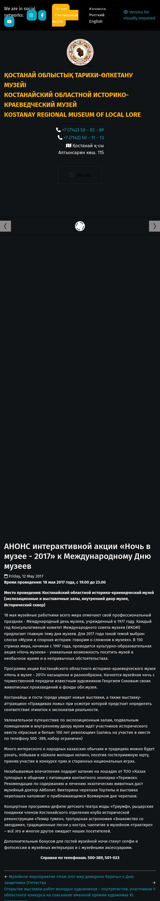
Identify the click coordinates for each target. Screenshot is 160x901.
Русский (96, 15)
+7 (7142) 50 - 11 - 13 (84, 138)
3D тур (61, 9)
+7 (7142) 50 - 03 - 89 (83, 130)
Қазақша (97, 9)
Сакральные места (65, 18)
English (96, 21)
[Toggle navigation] (79, 175)
